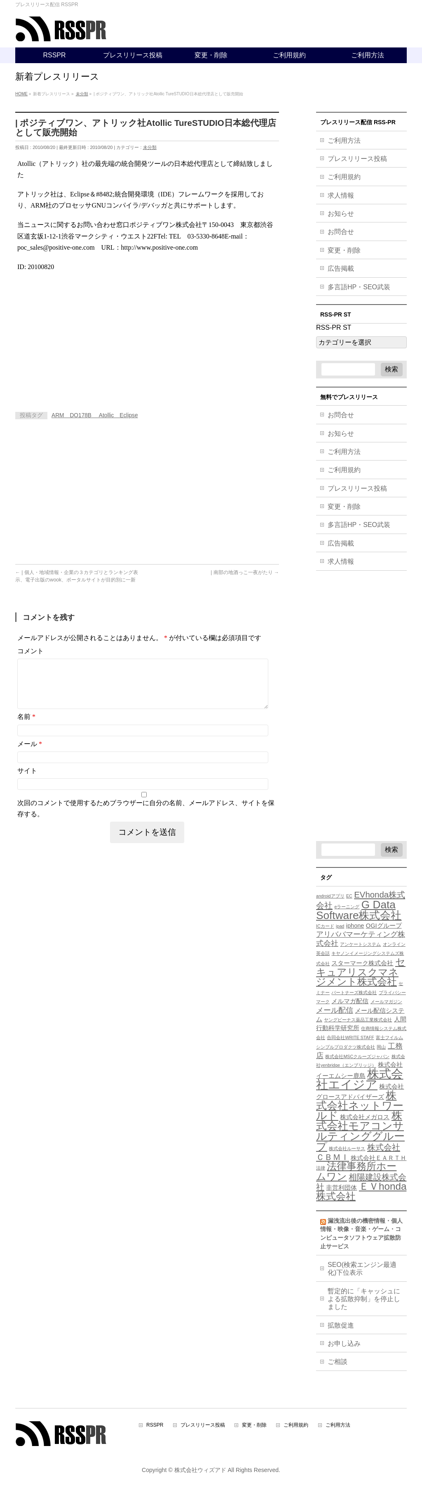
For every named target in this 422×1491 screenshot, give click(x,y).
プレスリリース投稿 (357, 158)
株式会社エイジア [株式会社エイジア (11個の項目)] (359, 1079)
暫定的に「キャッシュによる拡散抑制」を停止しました (364, 1299)
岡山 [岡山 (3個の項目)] (381, 1046)
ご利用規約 (344, 176)
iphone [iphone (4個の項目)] (355, 925)
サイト (27, 780)
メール (29, 753)
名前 (26, 726)
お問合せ (341, 231)
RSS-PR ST (333, 327)
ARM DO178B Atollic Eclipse (95, 415)
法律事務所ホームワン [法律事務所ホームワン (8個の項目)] (356, 1171)
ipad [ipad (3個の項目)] (340, 926)
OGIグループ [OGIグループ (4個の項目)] (384, 925)
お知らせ (341, 213)
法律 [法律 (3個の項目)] (320, 1167)
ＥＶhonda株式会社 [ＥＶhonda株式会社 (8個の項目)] (361, 1191)
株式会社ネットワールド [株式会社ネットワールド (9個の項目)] (359, 1105)
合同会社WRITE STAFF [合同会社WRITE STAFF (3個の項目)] (350, 1037)
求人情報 (341, 195)
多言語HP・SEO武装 (359, 287)
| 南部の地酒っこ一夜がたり (245, 572)
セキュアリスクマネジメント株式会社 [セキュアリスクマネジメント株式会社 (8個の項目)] (361, 972)
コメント (30, 651)
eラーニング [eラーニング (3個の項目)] (346, 906)
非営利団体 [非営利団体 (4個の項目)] (341, 1187)
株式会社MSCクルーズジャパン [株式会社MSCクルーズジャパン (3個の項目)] (357, 1056)
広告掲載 (341, 268)
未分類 (150, 147)
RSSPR (154, 1425)
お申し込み (344, 1343)
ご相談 (337, 1361)
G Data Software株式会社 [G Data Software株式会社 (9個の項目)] (358, 910)
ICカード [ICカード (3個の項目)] (325, 926)
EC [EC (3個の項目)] (349, 895)
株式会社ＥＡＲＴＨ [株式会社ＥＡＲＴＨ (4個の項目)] (378, 1158)
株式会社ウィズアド (200, 1470)
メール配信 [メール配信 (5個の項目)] (334, 1010)
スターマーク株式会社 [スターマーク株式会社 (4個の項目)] (362, 963)
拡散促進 (341, 1325)
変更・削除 (344, 250)
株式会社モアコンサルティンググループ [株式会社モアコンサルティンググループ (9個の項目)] (360, 1130)
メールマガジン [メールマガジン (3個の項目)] (386, 1001)
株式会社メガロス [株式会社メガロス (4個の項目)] (364, 1117)
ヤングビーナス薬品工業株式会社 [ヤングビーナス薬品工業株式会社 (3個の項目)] (358, 1019)
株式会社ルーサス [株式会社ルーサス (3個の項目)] (347, 1148)
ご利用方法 (344, 140)
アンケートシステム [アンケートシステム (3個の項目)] (360, 944)
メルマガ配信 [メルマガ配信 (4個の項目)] (349, 1001)
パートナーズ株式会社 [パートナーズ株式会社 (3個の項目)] (354, 992)
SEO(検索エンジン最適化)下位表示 (362, 1268)
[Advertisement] (84, 338)
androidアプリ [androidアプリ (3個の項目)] (330, 895)
